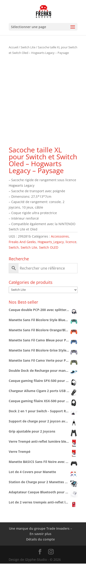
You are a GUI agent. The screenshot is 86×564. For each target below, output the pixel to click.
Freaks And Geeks (22, 242)
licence (71, 242)
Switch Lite (28, 47)
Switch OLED (48, 247)
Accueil (13, 47)
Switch (14, 247)
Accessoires (60, 236)
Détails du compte (40, 539)
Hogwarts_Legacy (51, 242)
